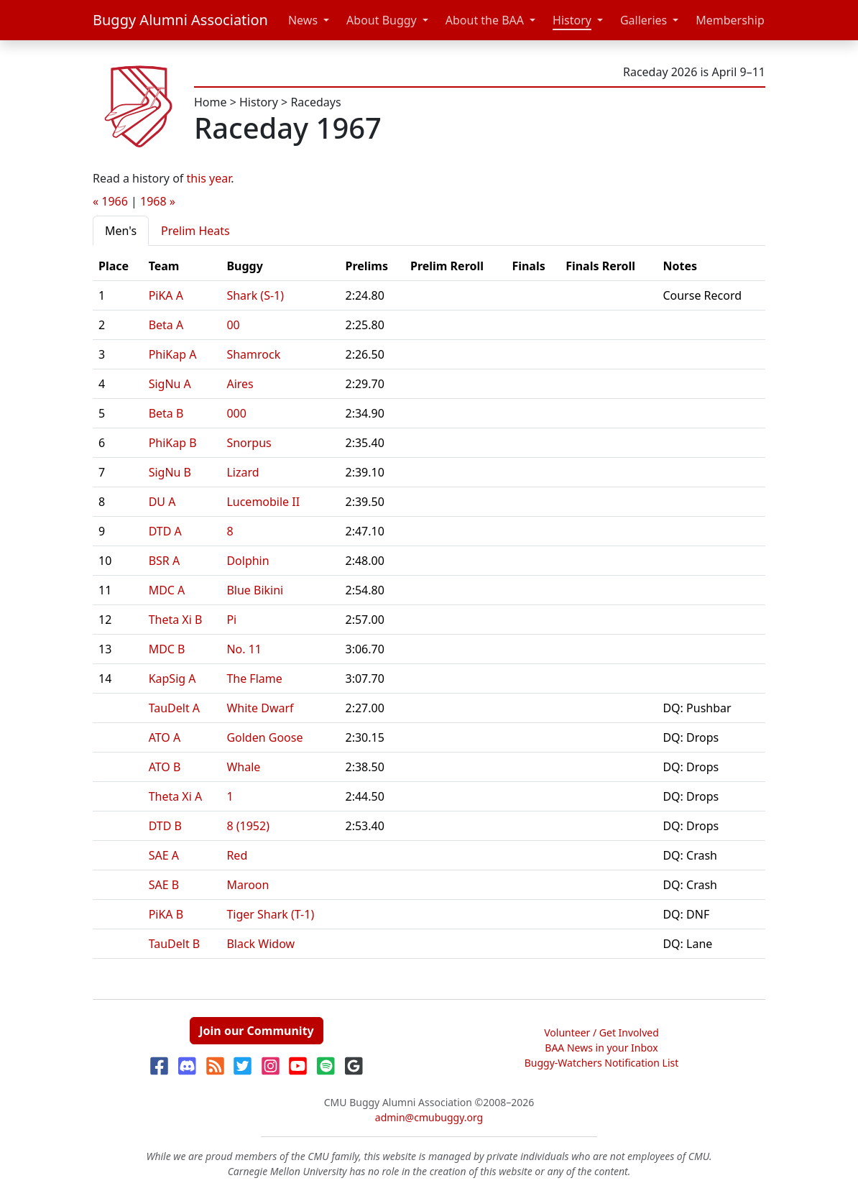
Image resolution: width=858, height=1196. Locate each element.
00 (232, 325)
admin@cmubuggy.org (429, 1117)
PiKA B (166, 914)
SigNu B (170, 472)
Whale (243, 767)
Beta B (166, 413)
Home (210, 102)
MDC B (167, 649)
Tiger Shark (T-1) (270, 914)
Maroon (247, 885)
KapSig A (172, 678)
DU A (162, 502)
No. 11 (244, 649)
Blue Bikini (254, 590)
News (303, 20)
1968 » (157, 201)
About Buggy (381, 20)
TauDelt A (174, 708)
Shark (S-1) (255, 295)
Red (236, 855)
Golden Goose (264, 737)
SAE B (164, 885)
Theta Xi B (176, 619)
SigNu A (170, 384)
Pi (231, 619)
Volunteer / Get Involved (601, 1032)
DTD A (165, 531)
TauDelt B (174, 944)
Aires (239, 384)
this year (209, 178)
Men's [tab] (121, 231)
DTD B (165, 826)
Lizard (242, 472)
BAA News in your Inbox (601, 1047)
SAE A (164, 855)
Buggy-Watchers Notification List (602, 1063)
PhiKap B (173, 443)
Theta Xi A (176, 796)
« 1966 (110, 201)
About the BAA (485, 20)
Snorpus (248, 443)
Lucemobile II (263, 502)
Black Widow (260, 944)
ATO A (165, 737)
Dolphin (247, 561)
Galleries (643, 20)
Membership (730, 20)
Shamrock (253, 354)
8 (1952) (247, 826)
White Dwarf (259, 708)
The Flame (254, 678)
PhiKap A (173, 354)
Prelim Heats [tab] (195, 231)
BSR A (164, 561)
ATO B (165, 767)
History (572, 20)
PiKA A (166, 295)
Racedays (315, 102)
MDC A (167, 590)
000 (236, 413)
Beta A (166, 325)
